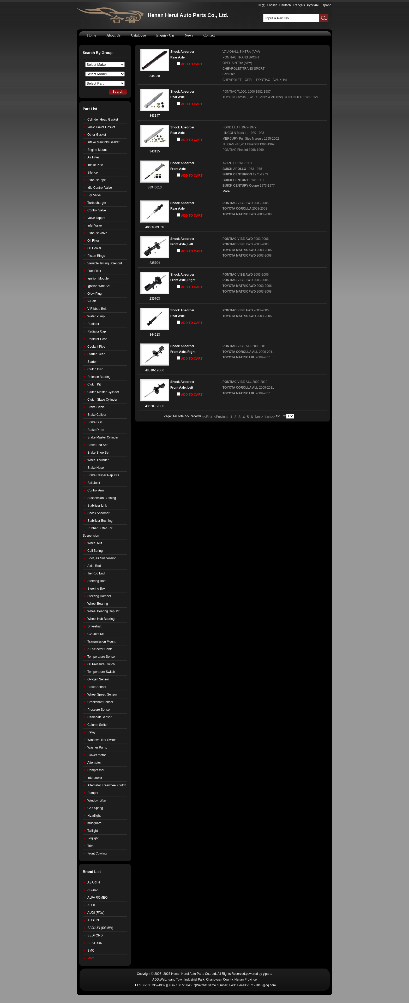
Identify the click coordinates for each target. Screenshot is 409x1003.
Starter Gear (96, 354)
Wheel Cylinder (98, 460)
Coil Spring (95, 551)
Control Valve (96, 210)
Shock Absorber (182, 52)
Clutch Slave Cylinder (102, 399)
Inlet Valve (94, 225)
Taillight (92, 831)
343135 (154, 151)
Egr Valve (94, 195)
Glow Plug (94, 293)
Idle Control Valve (99, 187)
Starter (92, 362)
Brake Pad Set (97, 445)
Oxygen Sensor (98, 679)
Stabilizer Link (97, 505)
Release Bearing (99, 377)
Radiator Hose (97, 339)
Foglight (93, 838)
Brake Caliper (96, 415)
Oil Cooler (94, 248)
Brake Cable (96, 407)
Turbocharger (96, 203)
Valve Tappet (96, 218)
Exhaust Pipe (96, 180)
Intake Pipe (95, 165)
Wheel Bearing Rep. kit (103, 611)
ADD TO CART (189, 64)
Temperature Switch (101, 672)
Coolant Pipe (96, 346)
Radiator (93, 324)
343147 (154, 115)
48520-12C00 (154, 406)
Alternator (94, 762)
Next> (259, 417)
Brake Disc (95, 422)
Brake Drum (95, 430)
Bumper (92, 793)
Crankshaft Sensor (100, 702)
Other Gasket (96, 134)
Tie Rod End (96, 573)
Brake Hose (95, 468)
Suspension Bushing (101, 498)
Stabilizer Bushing (99, 521)
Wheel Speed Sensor (102, 694)
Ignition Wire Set (98, 286)
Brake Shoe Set (98, 452)
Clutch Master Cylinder (103, 392)
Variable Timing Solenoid (104, 263)
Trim (90, 846)
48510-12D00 (154, 370)
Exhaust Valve (97, 233)
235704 (154, 263)
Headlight (94, 815)
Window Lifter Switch (101, 740)
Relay (91, 732)
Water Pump (96, 316)
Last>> (270, 417)
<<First (207, 417)
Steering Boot (96, 581)
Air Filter (93, 157)
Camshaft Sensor (99, 717)
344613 (154, 334)
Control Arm (95, 490)
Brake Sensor (96, 687)
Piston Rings (96, 256)
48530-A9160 (154, 227)
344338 (154, 76)
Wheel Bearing (97, 604)
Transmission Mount (101, 641)
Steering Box (96, 588)
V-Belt (91, 301)
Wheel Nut (94, 543)
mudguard (94, 823)
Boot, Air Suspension (101, 558)
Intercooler (94, 778)
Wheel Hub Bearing (101, 619)
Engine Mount (97, 150)
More (226, 191)
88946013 (154, 187)
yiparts (267, 974)
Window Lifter (96, 800)
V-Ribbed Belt (96, 309)
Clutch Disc (95, 369)
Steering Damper (99, 596)
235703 (154, 298)
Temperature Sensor (101, 656)
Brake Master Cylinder (102, 437)
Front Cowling (97, 853)
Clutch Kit (94, 384)
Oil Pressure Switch (101, 664)
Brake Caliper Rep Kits (103, 475)
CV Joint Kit (95, 634)
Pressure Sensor (99, 709)
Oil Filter (93, 240)
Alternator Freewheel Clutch (106, 785)
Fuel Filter (94, 271)
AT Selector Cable (99, 649)
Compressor (95, 770)
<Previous (221, 417)
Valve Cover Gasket (101, 127)
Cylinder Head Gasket (102, 119)
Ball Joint (93, 483)
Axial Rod (94, 566)
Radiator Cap (96, 331)
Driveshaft (94, 626)
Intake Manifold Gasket (103, 142)
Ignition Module (98, 278)
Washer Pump (97, 747)
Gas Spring (95, 808)
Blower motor (96, 755)
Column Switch (97, 725)
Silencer (93, 172)
